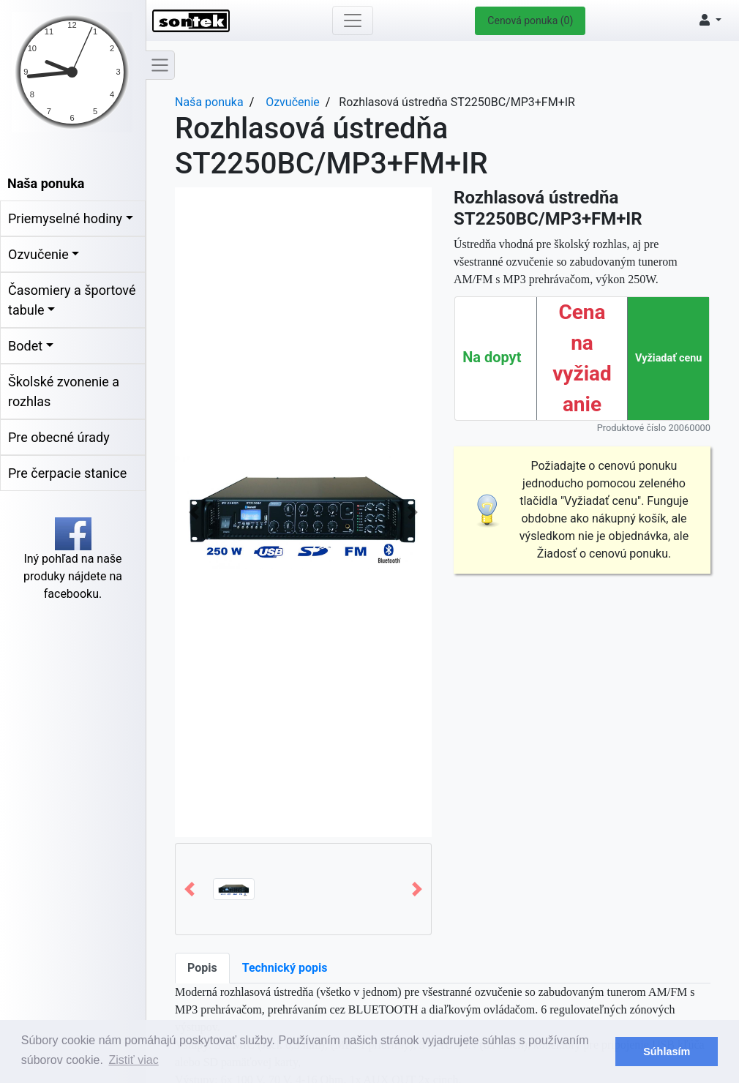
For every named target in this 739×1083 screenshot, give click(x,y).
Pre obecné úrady (59, 437)
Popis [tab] (202, 968)
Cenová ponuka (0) (530, 20)
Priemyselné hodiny (65, 218)
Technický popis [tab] (285, 968)
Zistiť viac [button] (134, 1060)
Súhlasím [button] (666, 1051)
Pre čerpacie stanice (67, 473)
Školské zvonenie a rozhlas (63, 391)
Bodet (25, 345)
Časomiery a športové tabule (71, 300)
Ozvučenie (38, 254)
